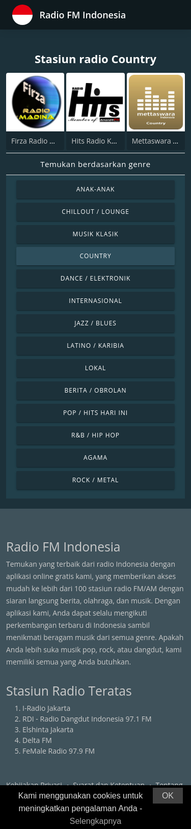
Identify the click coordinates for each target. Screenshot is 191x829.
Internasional (95, 300)
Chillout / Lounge (95, 211)
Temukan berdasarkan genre (95, 164)
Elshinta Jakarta (47, 729)
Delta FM (37, 740)
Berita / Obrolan (95, 390)
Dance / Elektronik (96, 278)
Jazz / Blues (95, 323)
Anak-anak (95, 189)
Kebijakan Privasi (34, 785)
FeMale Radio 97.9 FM (58, 751)
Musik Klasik (96, 234)
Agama (95, 457)
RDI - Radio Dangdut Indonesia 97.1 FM (87, 719)
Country (95, 256)
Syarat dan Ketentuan (109, 785)
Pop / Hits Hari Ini (95, 412)
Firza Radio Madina (42, 141)
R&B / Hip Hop (95, 435)
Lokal (95, 368)
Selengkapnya (95, 821)
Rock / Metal (95, 480)
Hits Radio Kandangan (108, 141)
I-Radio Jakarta (46, 708)
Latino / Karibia (95, 345)
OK (168, 795)
